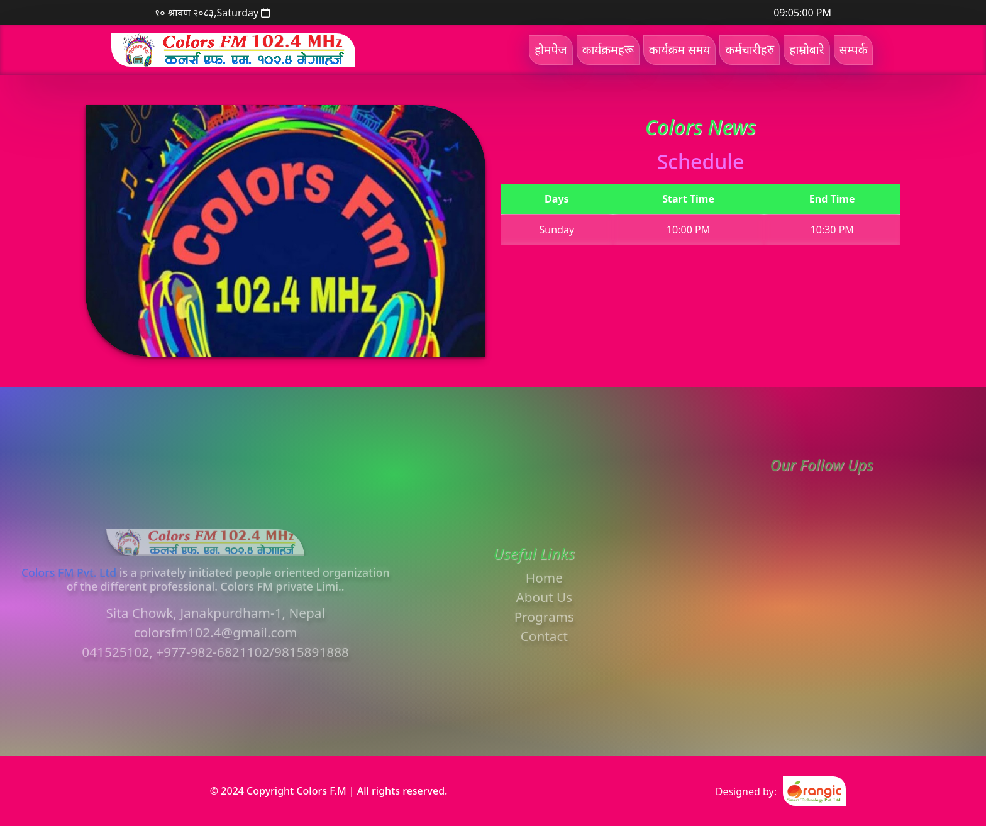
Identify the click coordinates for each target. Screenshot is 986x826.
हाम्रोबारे (806, 49)
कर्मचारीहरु (749, 49)
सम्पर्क (853, 49)
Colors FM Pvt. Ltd (68, 595)
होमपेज (551, 49)
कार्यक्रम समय (680, 49)
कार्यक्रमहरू (608, 49)
